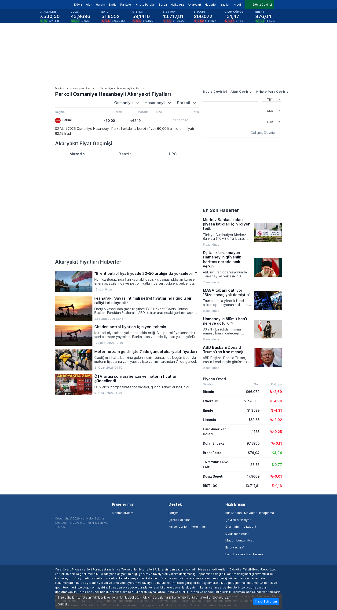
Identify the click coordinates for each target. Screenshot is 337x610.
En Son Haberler (221, 210)
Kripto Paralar (145, 4)
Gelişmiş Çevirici (262, 132)
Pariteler (126, 4)
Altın (89, 4)
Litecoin (209, 420)
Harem (100, 4)
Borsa (163, 4)
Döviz (78, 4)
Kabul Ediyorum (266, 601)
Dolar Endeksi (214, 443)
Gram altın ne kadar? (240, 526)
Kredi (237, 4)
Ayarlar (62, 604)
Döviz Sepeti (213, 476)
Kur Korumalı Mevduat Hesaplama (249, 513)
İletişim (173, 513)
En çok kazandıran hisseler (245, 554)
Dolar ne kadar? (237, 533)
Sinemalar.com (122, 513)
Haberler (211, 4)
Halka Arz (177, 4)
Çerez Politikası (179, 520)
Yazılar (225, 4)
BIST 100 (210, 486)
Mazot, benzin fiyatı (239, 540)
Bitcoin (208, 392)
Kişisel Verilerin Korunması (187, 526)
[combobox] (271, 99)
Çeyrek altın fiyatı (238, 520)
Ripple (208, 410)
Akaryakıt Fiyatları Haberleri (89, 262)
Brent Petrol (212, 453)
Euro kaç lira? (235, 547)
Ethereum (211, 401)
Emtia (113, 4)
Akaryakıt (194, 4)
